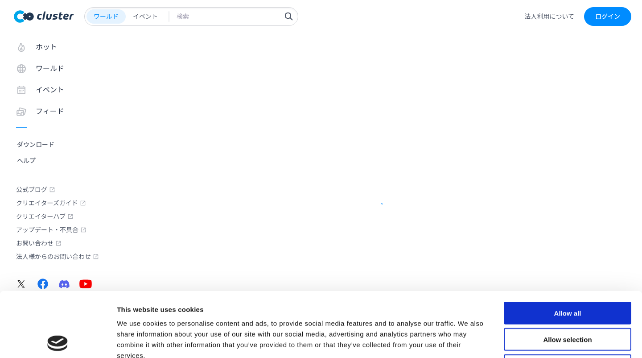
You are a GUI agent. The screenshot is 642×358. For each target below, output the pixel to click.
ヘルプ (26, 160)
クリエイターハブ (45, 216)
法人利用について (549, 16)
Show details (468, 340)
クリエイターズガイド (51, 203)
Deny (568, 301)
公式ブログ (35, 190)
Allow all (567, 248)
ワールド (106, 16)
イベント (145, 16)
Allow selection (567, 275)
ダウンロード (35, 144)
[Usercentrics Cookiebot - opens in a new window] (58, 340)
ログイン (607, 16)
